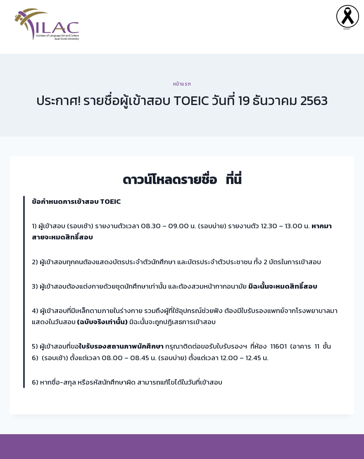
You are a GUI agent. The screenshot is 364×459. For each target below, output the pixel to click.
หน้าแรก (182, 84)
